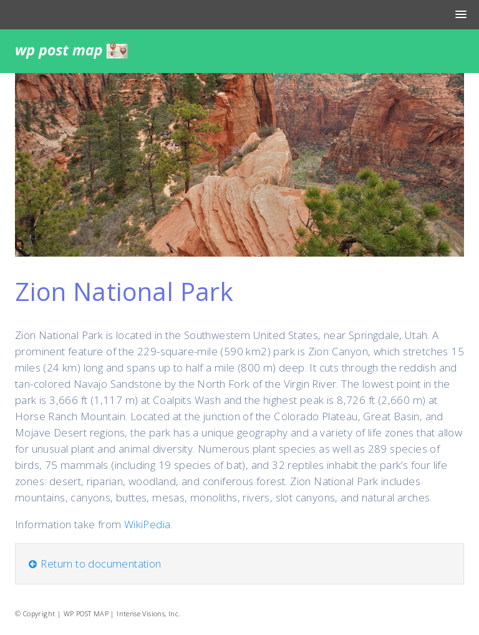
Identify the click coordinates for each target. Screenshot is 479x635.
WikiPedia (147, 524)
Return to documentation (94, 563)
